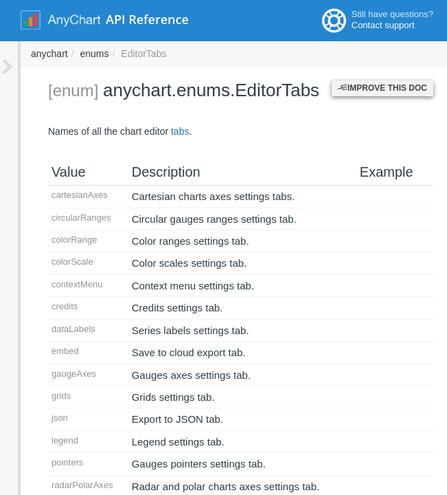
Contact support (383, 25)
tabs (159, 131)
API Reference (147, 19)
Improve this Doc (382, 88)
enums (279, 53)
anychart (234, 53)
